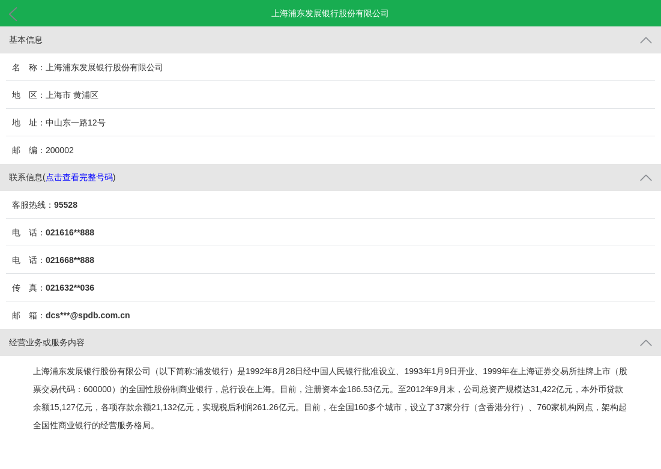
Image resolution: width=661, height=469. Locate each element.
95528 (65, 205)
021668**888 (70, 260)
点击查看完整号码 (79, 177)
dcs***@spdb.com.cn (88, 315)
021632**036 (70, 287)
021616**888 (70, 232)
